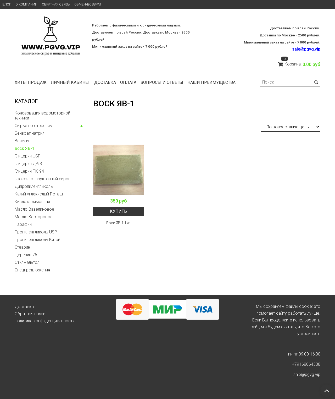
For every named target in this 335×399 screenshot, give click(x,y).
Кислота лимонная (32, 201)
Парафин (23, 224)
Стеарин (22, 247)
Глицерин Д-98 (28, 163)
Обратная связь (56, 4)
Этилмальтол (27, 262)
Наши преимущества (211, 82)
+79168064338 (306, 364)
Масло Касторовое (34, 216)
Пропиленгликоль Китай (37, 239)
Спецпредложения (32, 269)
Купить (118, 211)
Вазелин (22, 140)
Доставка (105, 82)
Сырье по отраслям (34, 125)
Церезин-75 (26, 254)
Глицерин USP (28, 156)
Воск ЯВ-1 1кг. (118, 223)
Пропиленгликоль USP (36, 231)
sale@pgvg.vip (306, 49)
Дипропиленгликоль (34, 186)
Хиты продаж (31, 82)
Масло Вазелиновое (34, 209)
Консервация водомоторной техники (42, 116)
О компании (26, 4)
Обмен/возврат (87, 4)
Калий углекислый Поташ (39, 194)
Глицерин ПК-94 (29, 171)
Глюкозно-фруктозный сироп (42, 178)
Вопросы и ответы (162, 82)
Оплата (128, 82)
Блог (6, 4)
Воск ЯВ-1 (24, 148)
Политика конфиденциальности (45, 320)
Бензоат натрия (29, 133)
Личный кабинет (70, 82)
